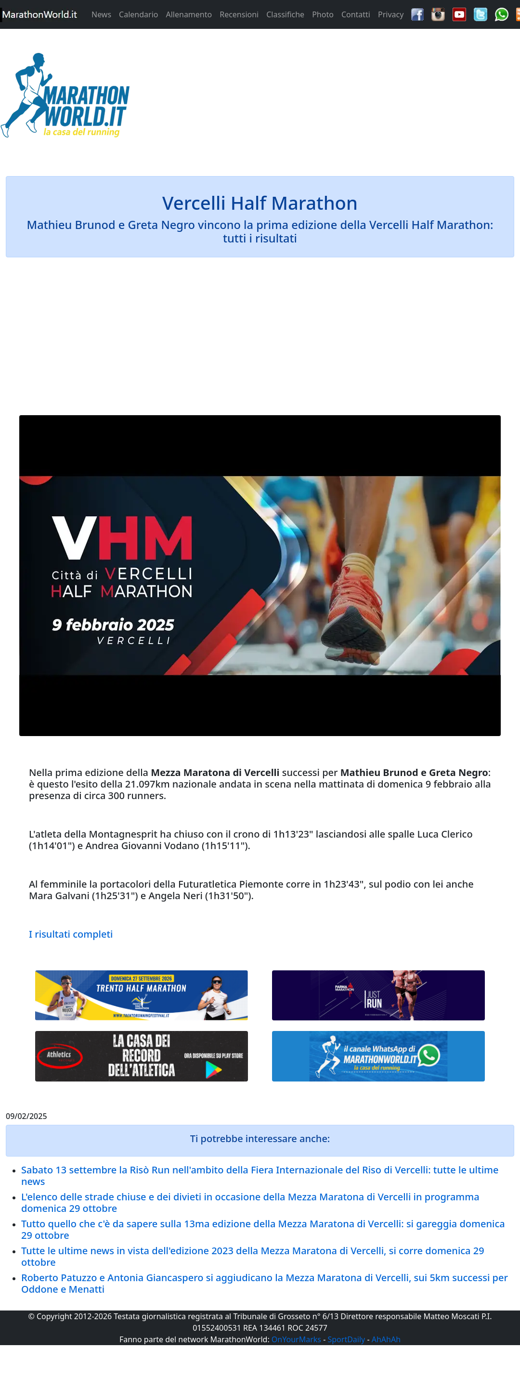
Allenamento (189, 14)
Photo (323, 14)
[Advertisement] (325, 98)
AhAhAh (386, 1339)
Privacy (390, 14)
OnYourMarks (296, 1339)
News (101, 14)
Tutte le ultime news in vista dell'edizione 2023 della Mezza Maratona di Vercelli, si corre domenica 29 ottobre (252, 1256)
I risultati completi (71, 934)
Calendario (138, 14)
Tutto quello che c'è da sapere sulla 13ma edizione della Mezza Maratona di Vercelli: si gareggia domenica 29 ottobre (263, 1229)
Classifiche (285, 14)
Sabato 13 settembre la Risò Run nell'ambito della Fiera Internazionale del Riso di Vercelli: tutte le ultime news (260, 1175)
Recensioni (239, 14)
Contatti (355, 14)
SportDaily (346, 1339)
